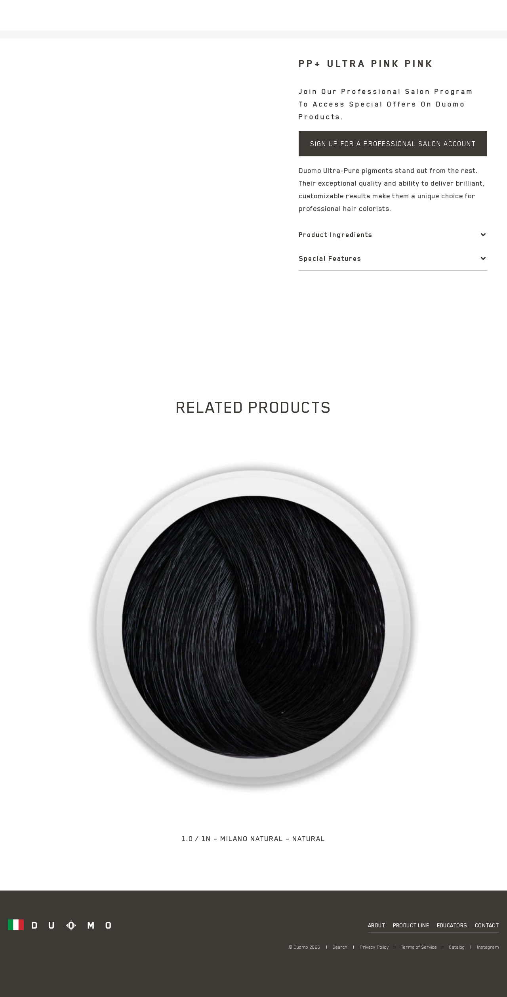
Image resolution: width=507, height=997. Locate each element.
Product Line (411, 925)
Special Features (330, 258)
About (376, 925)
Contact (487, 925)
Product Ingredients (335, 235)
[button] (393, 235)
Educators (452, 925)
